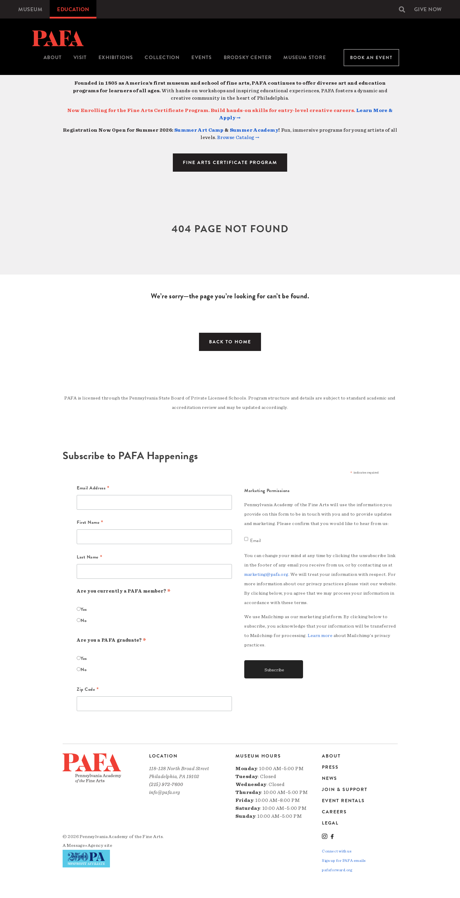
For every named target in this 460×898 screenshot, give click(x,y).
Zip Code (88, 690)
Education (73, 9)
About (53, 57)
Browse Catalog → (238, 137)
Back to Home (230, 341)
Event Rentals (343, 800)
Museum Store (304, 57)
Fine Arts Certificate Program (230, 162)
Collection (162, 57)
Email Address (93, 488)
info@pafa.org (164, 792)
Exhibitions (115, 57)
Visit (80, 57)
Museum (30, 9)
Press (330, 767)
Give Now (428, 9)
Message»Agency (85, 845)
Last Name (89, 557)
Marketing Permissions (267, 490)
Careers (334, 811)
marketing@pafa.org (266, 574)
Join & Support (344, 789)
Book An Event (371, 57)
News (329, 778)
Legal (330, 823)
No (83, 620)
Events (201, 57)
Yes (84, 609)
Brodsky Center (248, 57)
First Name (90, 523)
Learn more (320, 635)
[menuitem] (30, 9)
